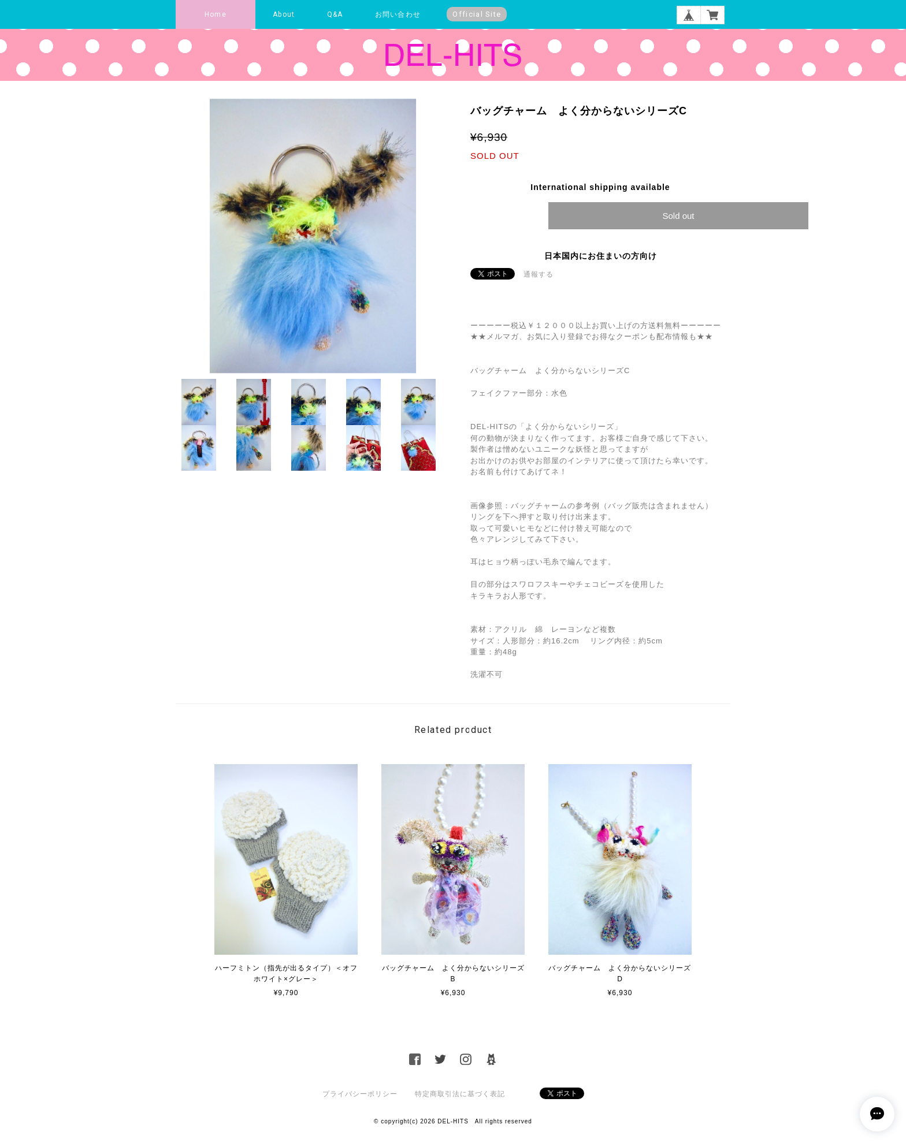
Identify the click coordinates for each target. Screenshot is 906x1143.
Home (215, 14)
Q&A (335, 14)
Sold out (678, 216)
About (284, 14)
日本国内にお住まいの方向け (600, 255)
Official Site (476, 14)
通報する (538, 274)
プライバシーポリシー (360, 1094)
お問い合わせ (398, 14)
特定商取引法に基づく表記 (460, 1094)
